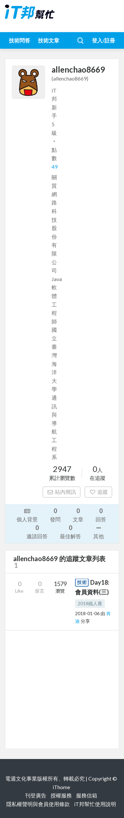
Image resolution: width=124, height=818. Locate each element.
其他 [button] (98, 532)
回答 (101, 514)
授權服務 (61, 795)
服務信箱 (86, 795)
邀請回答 (37, 531)
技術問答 (19, 40)
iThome (61, 787)
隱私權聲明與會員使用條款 (38, 804)
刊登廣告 (35, 795)
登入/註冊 (103, 40)
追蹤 (98, 492)
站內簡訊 (61, 492)
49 (55, 166)
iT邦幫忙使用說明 (95, 804)
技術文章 (48, 40)
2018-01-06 (87, 613)
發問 (55, 514)
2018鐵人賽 (90, 603)
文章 (78, 514)
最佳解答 (70, 531)
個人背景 (27, 515)
